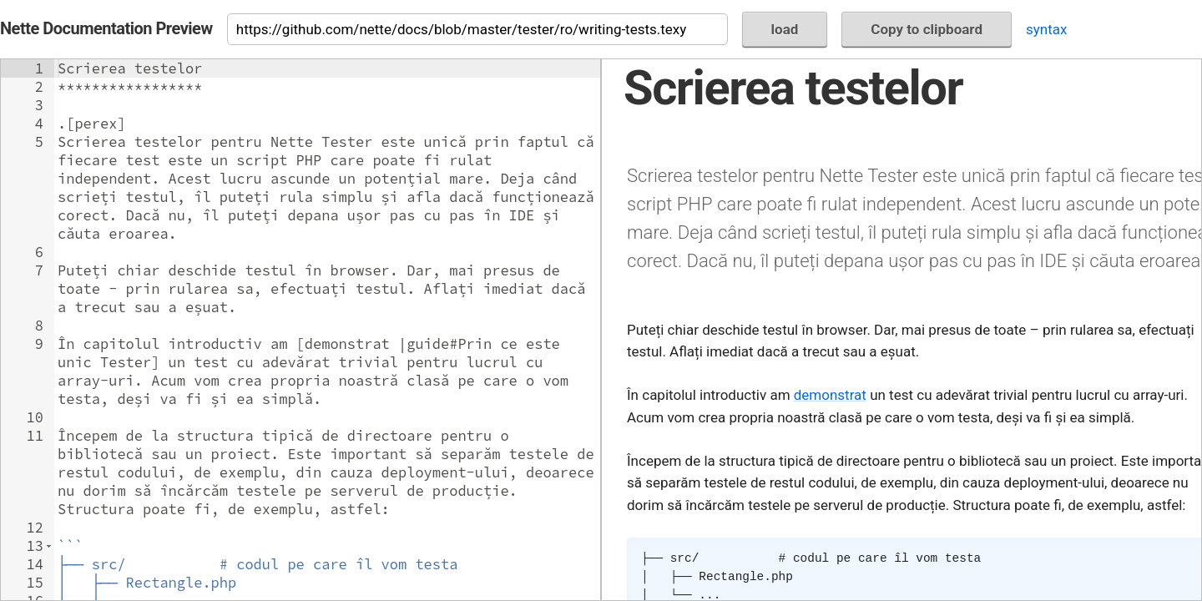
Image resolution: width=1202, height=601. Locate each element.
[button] (48, 546)
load (785, 29)
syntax (1046, 29)
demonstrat (830, 394)
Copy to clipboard (926, 29)
